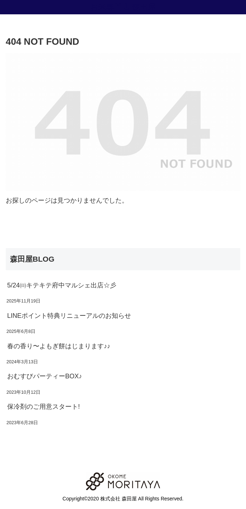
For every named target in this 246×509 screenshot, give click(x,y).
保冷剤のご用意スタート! (43, 406)
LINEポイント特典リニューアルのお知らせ (69, 315)
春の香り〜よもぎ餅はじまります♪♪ (58, 346)
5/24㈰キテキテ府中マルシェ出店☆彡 (61, 285)
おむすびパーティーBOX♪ (44, 376)
